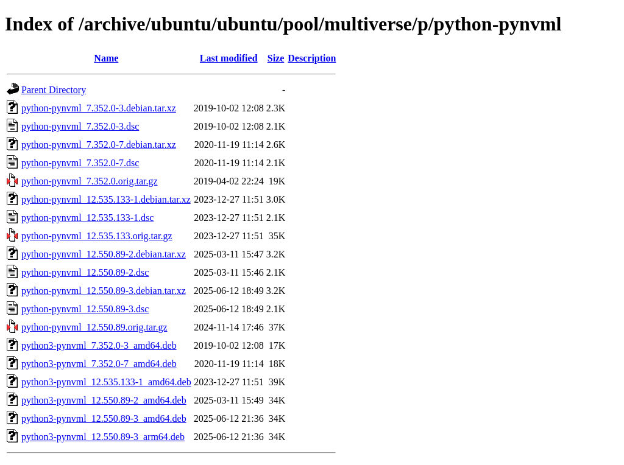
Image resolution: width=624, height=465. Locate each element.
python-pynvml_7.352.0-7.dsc (80, 163)
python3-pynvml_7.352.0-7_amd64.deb (99, 363)
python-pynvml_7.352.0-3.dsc (80, 126)
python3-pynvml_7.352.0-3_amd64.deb (99, 345)
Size (276, 58)
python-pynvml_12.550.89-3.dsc (85, 309)
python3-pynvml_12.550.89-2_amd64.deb (103, 400)
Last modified (229, 58)
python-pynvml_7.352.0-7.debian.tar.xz (98, 144)
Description (312, 58)
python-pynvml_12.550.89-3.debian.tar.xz (103, 290)
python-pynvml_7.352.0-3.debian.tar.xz (98, 108)
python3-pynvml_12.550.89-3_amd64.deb (103, 418)
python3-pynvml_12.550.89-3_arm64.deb (103, 437)
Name (106, 58)
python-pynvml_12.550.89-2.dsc (85, 272)
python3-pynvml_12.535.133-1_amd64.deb (106, 382)
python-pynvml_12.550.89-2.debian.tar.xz (103, 254)
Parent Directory (53, 90)
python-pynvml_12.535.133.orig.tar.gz (96, 236)
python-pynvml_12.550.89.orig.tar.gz (94, 327)
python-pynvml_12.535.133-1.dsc (87, 217)
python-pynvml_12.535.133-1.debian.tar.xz (106, 199)
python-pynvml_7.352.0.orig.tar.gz (89, 181)
